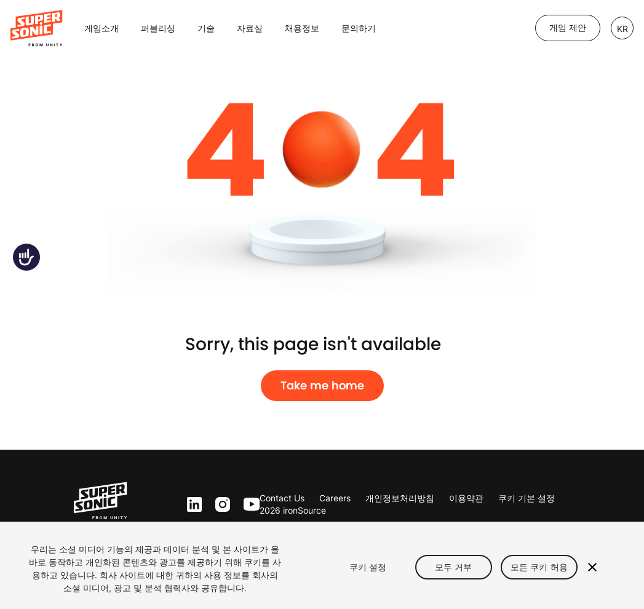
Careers (335, 498)
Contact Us (282, 498)
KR (622, 28)
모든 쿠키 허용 (539, 567)
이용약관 (466, 498)
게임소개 (101, 28)
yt (249, 505)
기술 (206, 28)
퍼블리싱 (158, 28)
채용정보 (302, 28)
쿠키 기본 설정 (526, 498)
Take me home (322, 386)
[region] (322, 565)
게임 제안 (567, 28)
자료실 (250, 28)
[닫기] (592, 567)
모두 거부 (453, 567)
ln (191, 504)
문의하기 (358, 28)
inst (222, 504)
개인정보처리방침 (399, 498)
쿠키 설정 (368, 567)
